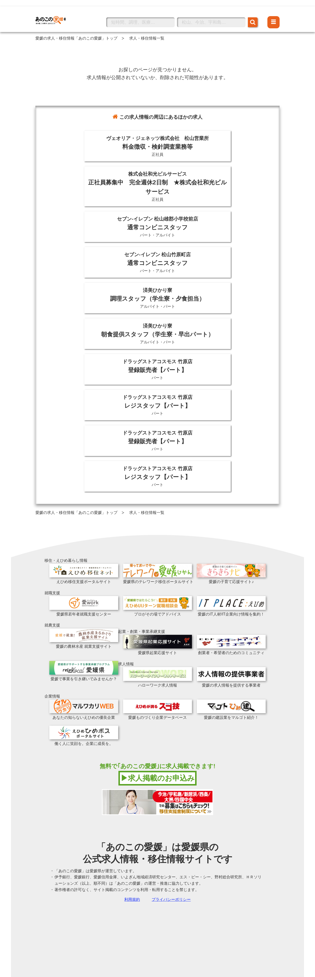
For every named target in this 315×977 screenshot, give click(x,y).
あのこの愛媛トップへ (54, 13)
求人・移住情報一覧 (146, 38)
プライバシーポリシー (171, 899)
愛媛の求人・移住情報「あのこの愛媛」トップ (76, 38)
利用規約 (132, 899)
